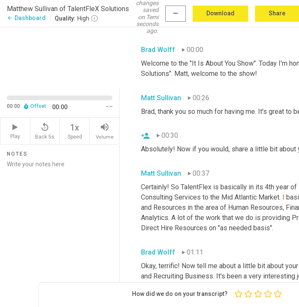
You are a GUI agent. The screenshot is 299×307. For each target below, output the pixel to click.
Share (277, 13)
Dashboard (26, 17)
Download (220, 13)
